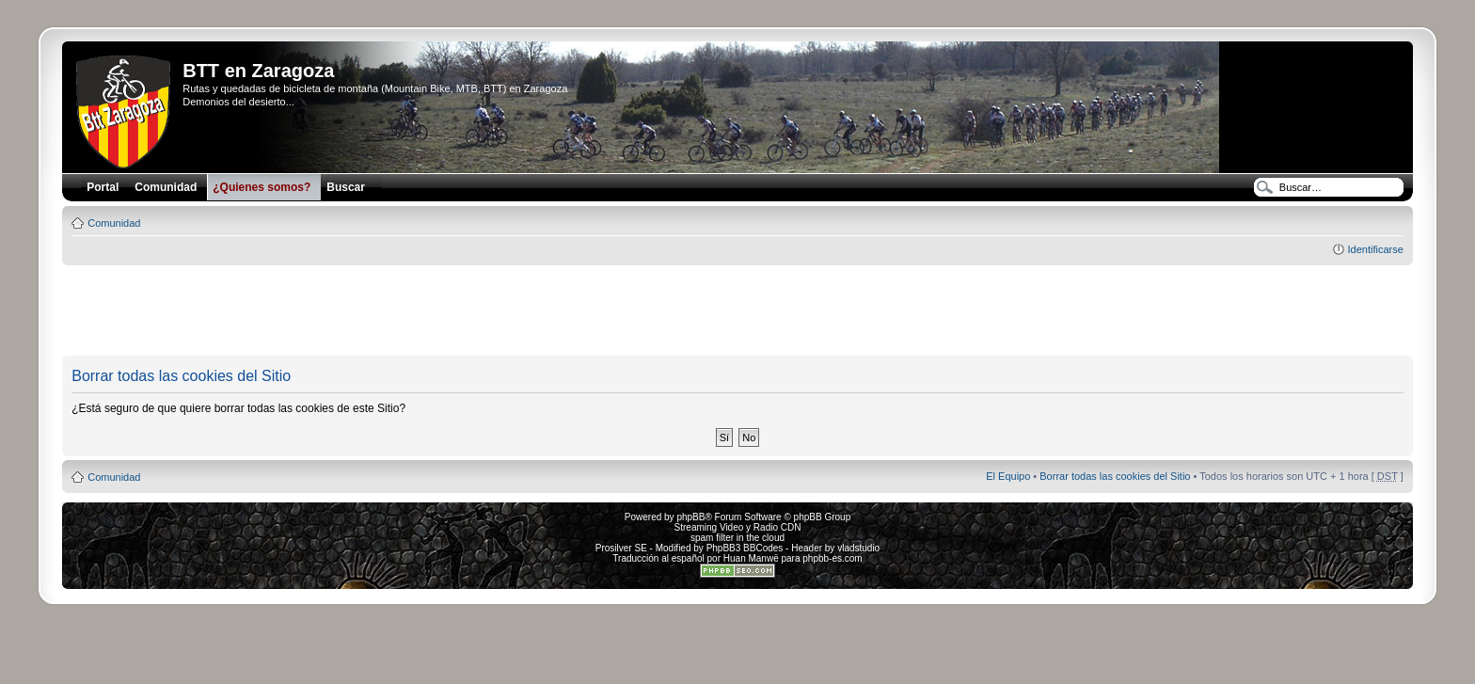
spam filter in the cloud (737, 538)
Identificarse (1375, 249)
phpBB (690, 517)
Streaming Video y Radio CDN (737, 527)
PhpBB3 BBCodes (745, 548)
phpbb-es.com (832, 558)
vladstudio (858, 548)
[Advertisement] (737, 311)
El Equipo (1008, 476)
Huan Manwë (751, 558)
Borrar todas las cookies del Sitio (1114, 476)
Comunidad (113, 223)
